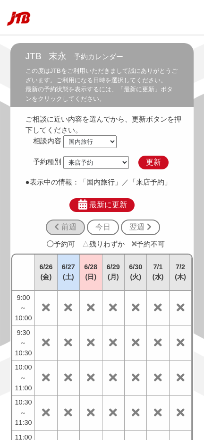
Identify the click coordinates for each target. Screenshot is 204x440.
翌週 (140, 227)
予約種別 (47, 162)
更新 (153, 162)
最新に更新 (102, 205)
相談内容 (47, 141)
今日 (102, 227)
